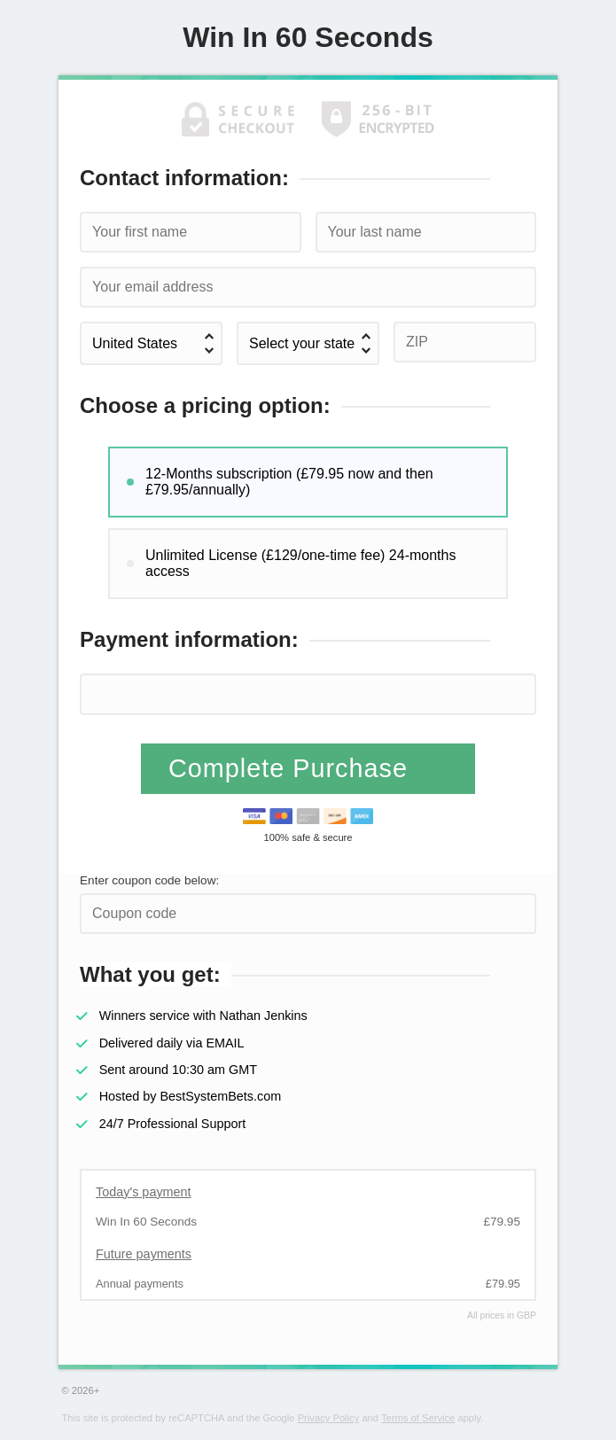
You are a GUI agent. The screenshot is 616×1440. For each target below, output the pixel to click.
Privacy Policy (329, 1418)
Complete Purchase (292, 768)
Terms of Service (418, 1418)
